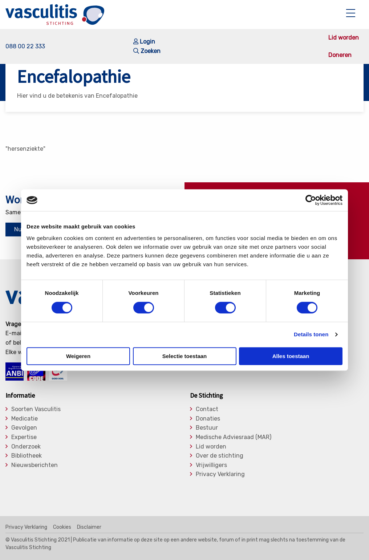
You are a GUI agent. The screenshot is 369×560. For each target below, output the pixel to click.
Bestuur (207, 428)
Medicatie (24, 419)
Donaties (208, 419)
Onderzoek (26, 447)
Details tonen (311, 334)
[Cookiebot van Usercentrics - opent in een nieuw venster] (310, 200)
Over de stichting (219, 456)
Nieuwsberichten (34, 465)
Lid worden (343, 38)
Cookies (62, 527)
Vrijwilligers (211, 465)
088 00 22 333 (25, 46)
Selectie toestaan (184, 356)
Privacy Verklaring (220, 474)
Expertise (24, 437)
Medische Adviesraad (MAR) (233, 437)
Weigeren (78, 356)
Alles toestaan (290, 356)
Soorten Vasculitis (36, 409)
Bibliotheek (26, 456)
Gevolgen (24, 428)
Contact (207, 409)
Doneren (340, 55)
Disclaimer (89, 527)
